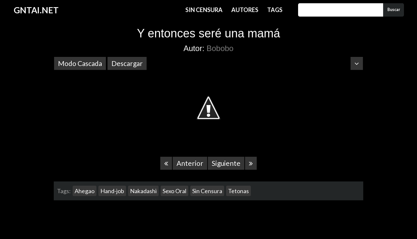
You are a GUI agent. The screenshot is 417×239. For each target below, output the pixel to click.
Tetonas (238, 190)
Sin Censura (204, 9)
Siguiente (226, 163)
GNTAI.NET (36, 10)
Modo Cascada (80, 63)
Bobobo (220, 48)
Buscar (393, 9)
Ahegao (84, 190)
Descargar (127, 63)
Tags (274, 9)
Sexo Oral (174, 190)
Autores (244, 9)
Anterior (190, 163)
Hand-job (112, 190)
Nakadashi (143, 190)
